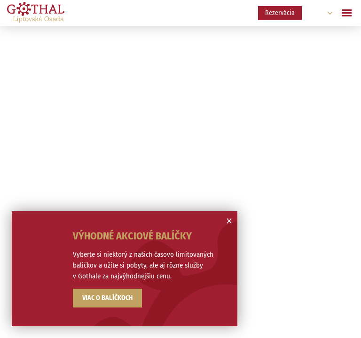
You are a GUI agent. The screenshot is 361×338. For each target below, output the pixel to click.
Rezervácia (280, 13)
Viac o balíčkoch (107, 298)
